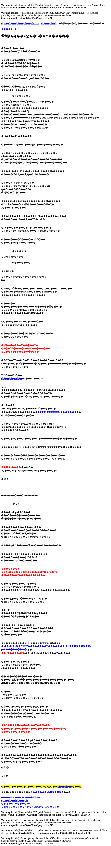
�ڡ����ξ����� (14, 800)
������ (65, 786)
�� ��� (7, 803)
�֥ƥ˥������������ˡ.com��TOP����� (30, 807)
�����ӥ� (49, 23)
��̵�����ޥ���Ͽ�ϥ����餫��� (20, 797)
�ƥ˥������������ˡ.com (20, 23)
